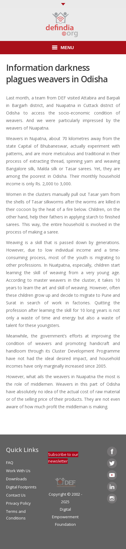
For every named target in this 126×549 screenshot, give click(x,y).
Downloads (16, 479)
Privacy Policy (18, 503)
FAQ (9, 462)
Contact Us (16, 495)
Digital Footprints (21, 487)
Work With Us (18, 470)
